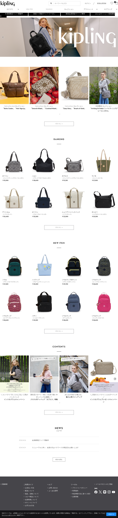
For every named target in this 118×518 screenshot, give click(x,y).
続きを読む (59, 459)
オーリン (5, 176)
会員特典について (31, 500)
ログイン (88, 3)
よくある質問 (53, 491)
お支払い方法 (29, 488)
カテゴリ (10, 9)
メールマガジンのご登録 (104, 484)
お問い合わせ (53, 488)
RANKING (49, 9)
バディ (34, 316)
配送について (29, 491)
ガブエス (65, 176)
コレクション (69, 9)
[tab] (58, 114)
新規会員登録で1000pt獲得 (75, 14)
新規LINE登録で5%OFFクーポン (44, 14)
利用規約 (75, 491)
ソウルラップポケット (69, 280)
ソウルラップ (96, 280)
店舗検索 (5, 484)
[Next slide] (115, 37)
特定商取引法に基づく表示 (81, 494)
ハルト (34, 176)
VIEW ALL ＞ (59, 124)
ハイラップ (36, 280)
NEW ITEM (29, 9)
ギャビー (95, 212)
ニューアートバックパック (71, 212)
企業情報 (75, 497)
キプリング (108, 9)
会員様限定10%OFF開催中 (14, 14)
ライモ (94, 176)
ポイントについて (31, 503)
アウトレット (88, 9)
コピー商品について (32, 497)
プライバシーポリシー (79, 488)
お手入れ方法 (29, 506)
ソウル (4, 280)
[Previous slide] (3, 37)
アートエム (6, 212)
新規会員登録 (101, 3)
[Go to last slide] (3, 91)
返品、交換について (32, 494)
